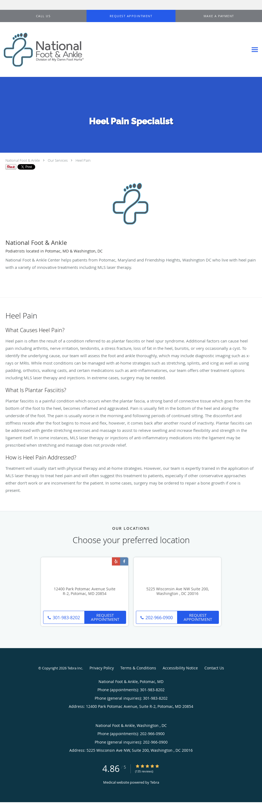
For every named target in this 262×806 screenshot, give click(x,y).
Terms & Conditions (138, 667)
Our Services (58, 160)
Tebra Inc (74, 668)
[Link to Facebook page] (124, 561)
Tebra (154, 782)
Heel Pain (83, 160)
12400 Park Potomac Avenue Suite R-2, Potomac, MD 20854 (84, 591)
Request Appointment (105, 617)
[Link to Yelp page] (116, 561)
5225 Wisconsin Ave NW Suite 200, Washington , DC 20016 (177, 591)
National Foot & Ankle (22, 160)
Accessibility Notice (180, 667)
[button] (131, 16)
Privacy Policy (102, 667)
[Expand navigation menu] (255, 50)
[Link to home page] (42, 49)
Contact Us (214, 667)
